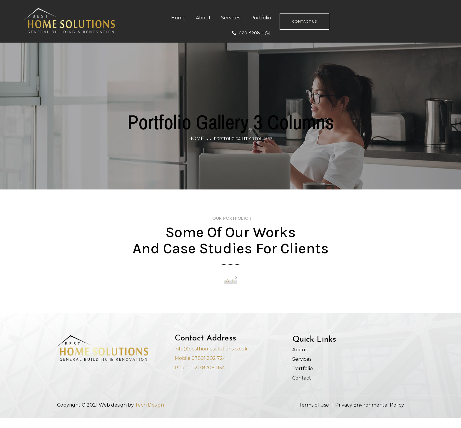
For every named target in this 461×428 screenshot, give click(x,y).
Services (257, 18)
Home (205, 18)
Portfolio (287, 18)
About (230, 18)
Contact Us (332, 22)
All (230, 275)
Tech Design (149, 413)
